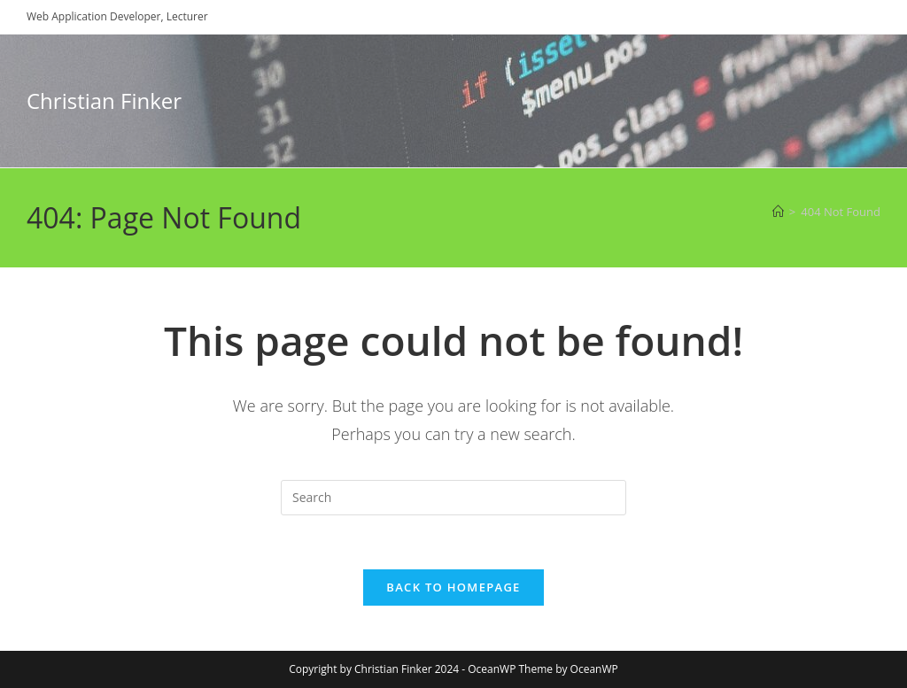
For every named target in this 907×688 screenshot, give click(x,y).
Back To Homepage (453, 587)
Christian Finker (104, 100)
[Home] (778, 212)
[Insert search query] (453, 497)
